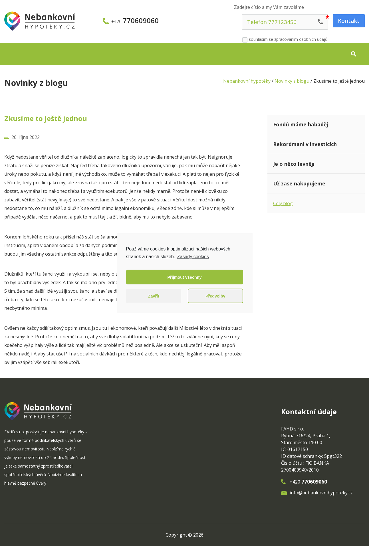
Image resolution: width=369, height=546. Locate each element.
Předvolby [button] (215, 296)
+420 (135, 21)
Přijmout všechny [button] (185, 277)
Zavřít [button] (153, 296)
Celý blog (283, 203)
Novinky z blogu (36, 82)
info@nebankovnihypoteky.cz (321, 492)
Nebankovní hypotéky (247, 81)
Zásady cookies (193, 256)
